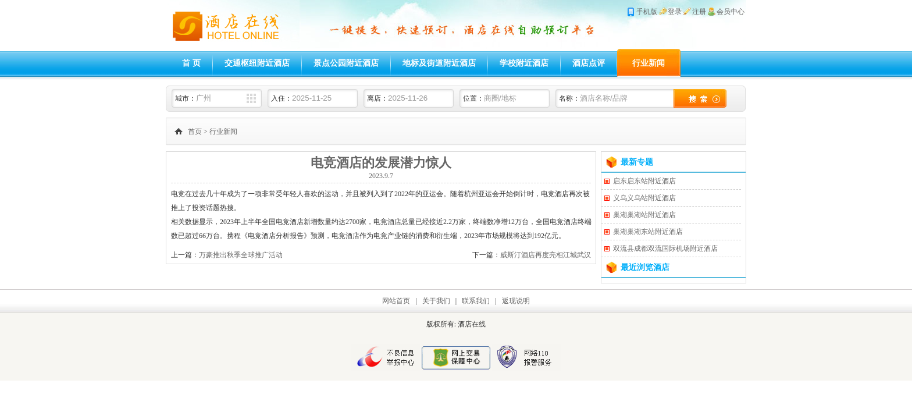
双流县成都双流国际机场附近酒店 (665, 248)
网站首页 (396, 301)
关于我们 (436, 301)
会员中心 (730, 12)
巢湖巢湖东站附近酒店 (648, 232)
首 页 (191, 63)
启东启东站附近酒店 (644, 181)
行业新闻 (648, 63)
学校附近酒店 (524, 63)
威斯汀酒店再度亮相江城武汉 (545, 255)
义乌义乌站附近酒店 (644, 198)
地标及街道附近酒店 (439, 63)
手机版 (646, 12)
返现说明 (516, 301)
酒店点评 (588, 63)
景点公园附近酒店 (346, 63)
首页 (195, 131)
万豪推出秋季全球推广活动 (241, 255)
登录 (675, 12)
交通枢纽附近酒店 (257, 63)
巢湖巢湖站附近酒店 (644, 215)
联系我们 (476, 301)
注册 (699, 12)
